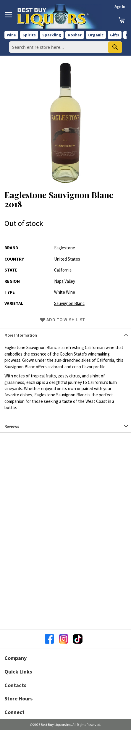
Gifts (114, 35)
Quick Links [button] (18, 671)
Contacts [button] (15, 685)
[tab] (65, 335)
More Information (20, 335)
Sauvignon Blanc (69, 303)
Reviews (11, 426)
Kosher (75, 35)
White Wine (64, 292)
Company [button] (15, 658)
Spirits (29, 35)
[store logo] (59, 16)
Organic (95, 35)
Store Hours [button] (18, 698)
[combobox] (65, 47)
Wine (11, 35)
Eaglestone (64, 248)
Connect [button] (14, 712)
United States (67, 259)
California (63, 270)
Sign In (119, 6)
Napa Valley (64, 281)
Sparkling (51, 35)
